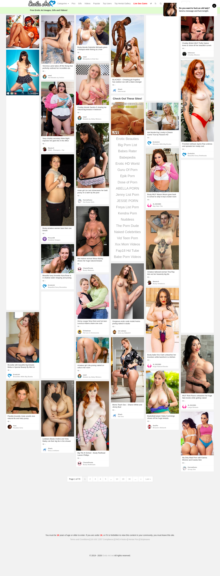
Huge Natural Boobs (160, 366)
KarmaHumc (87, 200)
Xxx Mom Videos (127, 244)
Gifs (80, 3)
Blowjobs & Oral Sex (90, 59)
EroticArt (191, 153)
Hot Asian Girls (88, 202)
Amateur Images (54, 240)
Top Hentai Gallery (122, 3)
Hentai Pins (133, 539)
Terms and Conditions (79, 539)
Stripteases (145, 539)
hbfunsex (191, 53)
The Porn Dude (127, 226)
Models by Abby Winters (92, 119)
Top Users (107, 3)
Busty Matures (88, 270)
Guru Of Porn (127, 170)
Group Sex (192, 469)
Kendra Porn (127, 213)
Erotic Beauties (127, 139)
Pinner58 (51, 238)
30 (129, 479)
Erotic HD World (127, 163)
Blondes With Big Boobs (162, 144)
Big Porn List (127, 145)
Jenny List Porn (127, 194)
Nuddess (127, 219)
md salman (122, 331)
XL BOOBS (157, 204)
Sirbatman (87, 331)
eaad (50, 75)
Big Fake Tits (158, 206)
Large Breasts (193, 407)
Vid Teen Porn (127, 238)
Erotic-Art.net (108, 555)
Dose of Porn (127, 182)
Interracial (121, 91)
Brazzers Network (159, 428)
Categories (63, 3)
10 (117, 479)
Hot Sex (121, 416)
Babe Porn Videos (127, 257)
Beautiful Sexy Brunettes (57, 287)
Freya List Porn (127, 207)
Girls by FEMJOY (124, 333)
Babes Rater (127, 151)
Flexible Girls (18, 428)
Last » (148, 479)
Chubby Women (194, 55)
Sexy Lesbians (53, 450)
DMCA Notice (121, 539)
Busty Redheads (89, 464)
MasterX (51, 148)
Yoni (14, 426)
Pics (73, 3)
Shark (120, 89)
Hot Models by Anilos (56, 77)
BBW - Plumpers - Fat (56, 150)
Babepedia (127, 157)
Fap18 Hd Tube (127, 250)
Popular (96, 3)
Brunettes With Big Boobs (23, 376)
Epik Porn (127, 176)
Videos (87, 3)
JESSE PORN (127, 201)
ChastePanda (88, 268)
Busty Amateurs (159, 283)
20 (123, 479)
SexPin (155, 425)
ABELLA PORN (127, 188)
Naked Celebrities (127, 232)
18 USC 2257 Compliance (102, 539)
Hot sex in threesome (91, 333)
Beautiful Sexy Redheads (197, 155)
